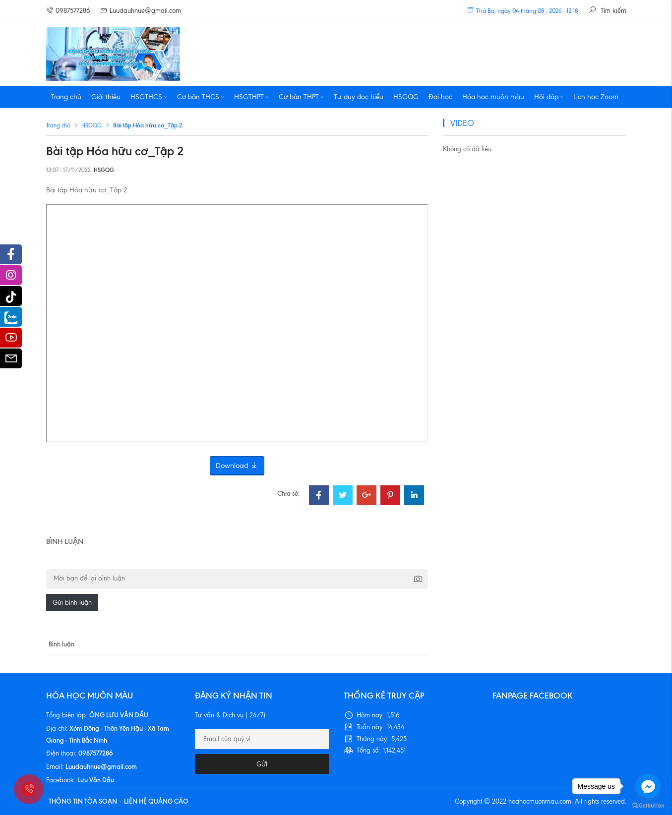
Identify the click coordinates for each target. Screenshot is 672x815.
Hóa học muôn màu (493, 97)
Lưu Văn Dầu (95, 780)
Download (237, 465)
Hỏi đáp (548, 97)
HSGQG (406, 97)
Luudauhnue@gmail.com (140, 10)
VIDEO (462, 123)
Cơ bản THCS (200, 97)
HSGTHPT (251, 97)
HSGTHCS (148, 97)
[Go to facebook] (648, 786)
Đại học (440, 97)
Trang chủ (66, 97)
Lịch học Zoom (595, 97)
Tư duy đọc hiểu (358, 97)
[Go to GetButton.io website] (648, 805)
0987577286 (68, 10)
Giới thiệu (106, 97)
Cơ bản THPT (301, 97)
